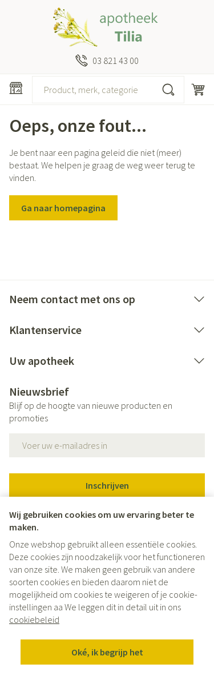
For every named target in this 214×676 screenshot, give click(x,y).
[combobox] (108, 89)
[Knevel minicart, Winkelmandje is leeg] (198, 89)
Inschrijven (107, 485)
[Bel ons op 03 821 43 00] (107, 60)
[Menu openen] (16, 88)
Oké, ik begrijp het (107, 652)
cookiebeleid (34, 619)
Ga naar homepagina (63, 208)
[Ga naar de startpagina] (107, 27)
